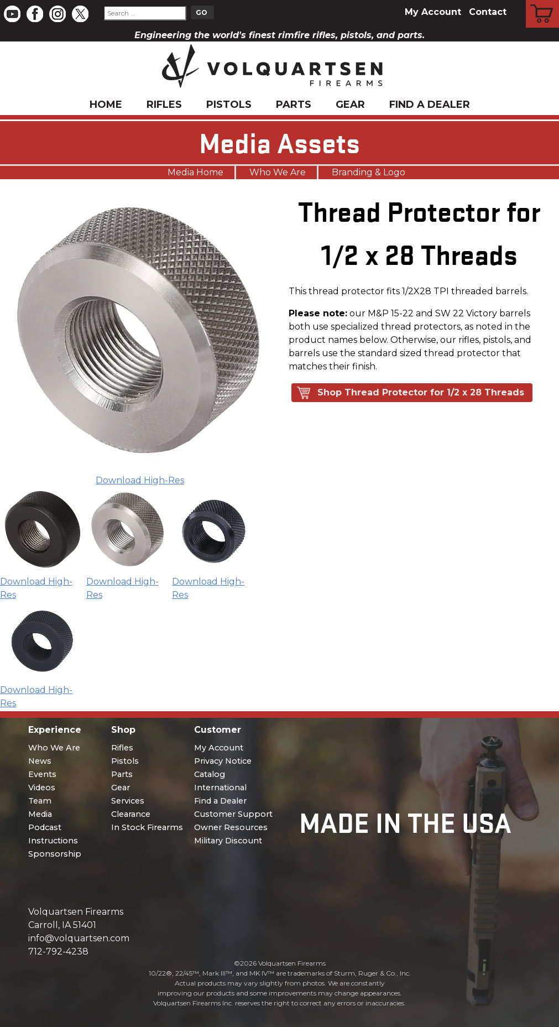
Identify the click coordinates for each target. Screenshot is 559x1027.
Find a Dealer (429, 104)
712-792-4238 (58, 951)
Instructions (53, 841)
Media (40, 814)
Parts (293, 104)
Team (39, 801)
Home (106, 104)
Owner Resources (231, 827)
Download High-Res (140, 480)
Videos (41, 788)
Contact (487, 12)
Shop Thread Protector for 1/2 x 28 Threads (420, 392)
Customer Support (233, 814)
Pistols (229, 104)
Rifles (164, 104)
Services (127, 801)
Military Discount (228, 841)
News (39, 761)
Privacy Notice (223, 761)
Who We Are (277, 172)
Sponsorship (54, 854)
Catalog (209, 774)
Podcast (44, 827)
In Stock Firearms (147, 827)
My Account (433, 12)
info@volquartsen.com (78, 938)
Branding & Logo (368, 172)
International (220, 788)
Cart (543, 1)
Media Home (195, 172)
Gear (350, 104)
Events (42, 774)
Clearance (130, 814)
